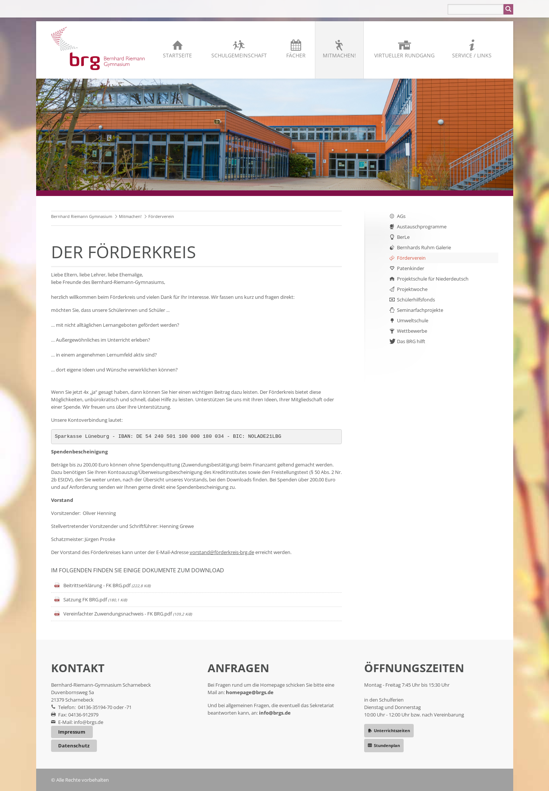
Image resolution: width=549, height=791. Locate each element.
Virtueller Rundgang (404, 55)
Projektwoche (412, 289)
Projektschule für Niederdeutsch (432, 278)
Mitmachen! (339, 55)
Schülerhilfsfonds (416, 299)
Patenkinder (410, 268)
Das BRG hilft (411, 341)
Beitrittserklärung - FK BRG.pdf (107, 585)
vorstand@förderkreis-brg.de (222, 552)
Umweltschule (412, 320)
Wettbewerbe (412, 331)
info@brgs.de (88, 722)
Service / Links (472, 55)
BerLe (403, 237)
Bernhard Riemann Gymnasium (81, 216)
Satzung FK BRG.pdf (95, 599)
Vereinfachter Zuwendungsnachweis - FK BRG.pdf (127, 613)
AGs (401, 216)
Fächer (296, 55)
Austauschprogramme (422, 226)
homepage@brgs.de (250, 692)
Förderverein (411, 257)
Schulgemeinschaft (239, 55)
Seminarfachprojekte (420, 310)
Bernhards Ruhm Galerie (424, 247)
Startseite (177, 55)
